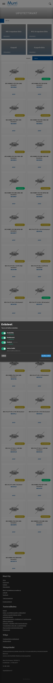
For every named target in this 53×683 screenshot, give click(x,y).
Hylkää (4, 356)
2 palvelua (10, 334)
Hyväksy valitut (46, 356)
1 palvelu (10, 344)
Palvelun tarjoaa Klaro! (45, 359)
